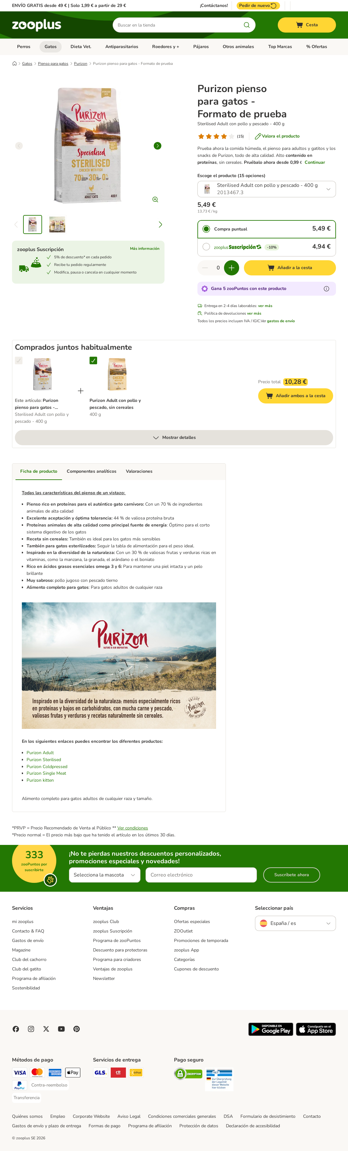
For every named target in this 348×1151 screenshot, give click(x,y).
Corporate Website (91, 1116)
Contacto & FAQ (28, 931)
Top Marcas (280, 47)
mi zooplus (23, 922)
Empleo (57, 1116)
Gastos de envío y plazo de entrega (46, 1126)
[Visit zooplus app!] (270, 1034)
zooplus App (186, 950)
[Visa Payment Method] (19, 1074)
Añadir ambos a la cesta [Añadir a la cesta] (299, 396)
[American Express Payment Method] (55, 1074)
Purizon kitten (40, 780)
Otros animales (238, 47)
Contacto (312, 1116)
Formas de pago (105, 1126)
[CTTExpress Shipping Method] (118, 1074)
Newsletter (104, 979)
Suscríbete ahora (291, 875)
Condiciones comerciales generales (182, 1116)
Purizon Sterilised (44, 760)
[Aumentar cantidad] (231, 267)
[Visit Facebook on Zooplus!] (16, 1029)
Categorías (184, 960)
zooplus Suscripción (112, 931)
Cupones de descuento (196, 969)
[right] (157, 146)
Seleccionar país (274, 908)
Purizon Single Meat (46, 773)
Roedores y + (165, 47)
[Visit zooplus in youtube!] (61, 1029)
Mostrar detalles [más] (174, 437)
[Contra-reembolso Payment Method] (49, 1085)
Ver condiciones (132, 828)
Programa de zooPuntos (117, 941)
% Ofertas (316, 47)
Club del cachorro (29, 960)
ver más (265, 305)
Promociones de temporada (201, 941)
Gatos (51, 47)
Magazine (21, 950)
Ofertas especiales (192, 922)
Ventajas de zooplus (113, 969)
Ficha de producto (38, 471)
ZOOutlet (183, 931)
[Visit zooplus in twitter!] (46, 1029)
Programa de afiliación (34, 979)
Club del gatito (26, 969)
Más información (144, 248)
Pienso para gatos (53, 63)
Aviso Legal (128, 1116)
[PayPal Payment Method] (19, 1086)
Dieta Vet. (81, 47)
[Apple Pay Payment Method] (72, 1074)
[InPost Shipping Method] (136, 1074)
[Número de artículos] (218, 267)
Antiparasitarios (121, 47)
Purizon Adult (40, 753)
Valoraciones (139, 471)
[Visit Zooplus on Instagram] (31, 1029)
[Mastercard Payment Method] (37, 1074)
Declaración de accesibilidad (253, 1126)
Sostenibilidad (26, 988)
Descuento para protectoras (120, 950)
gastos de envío (281, 320)
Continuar (315, 162)
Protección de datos (198, 1126)
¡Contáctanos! (214, 6)
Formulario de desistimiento (267, 1116)
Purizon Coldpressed (47, 767)
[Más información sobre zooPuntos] (326, 288)
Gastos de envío (28, 941)
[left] (19, 146)
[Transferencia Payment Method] (27, 1097)
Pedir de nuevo (258, 5)
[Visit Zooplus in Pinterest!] (76, 1029)
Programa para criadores (117, 960)
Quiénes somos (27, 1116)
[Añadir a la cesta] (290, 267)
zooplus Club (106, 922)
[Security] (188, 1075)
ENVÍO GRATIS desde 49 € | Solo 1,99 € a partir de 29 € (69, 6)
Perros (23, 47)
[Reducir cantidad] (205, 267)
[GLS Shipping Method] (100, 1074)
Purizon (80, 63)
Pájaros (201, 47)
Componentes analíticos (91, 471)
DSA (228, 1116)
